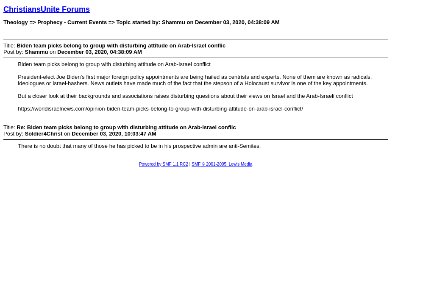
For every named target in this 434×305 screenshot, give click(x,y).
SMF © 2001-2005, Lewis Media (222, 164)
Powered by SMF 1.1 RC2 (163, 164)
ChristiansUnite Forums (46, 9)
